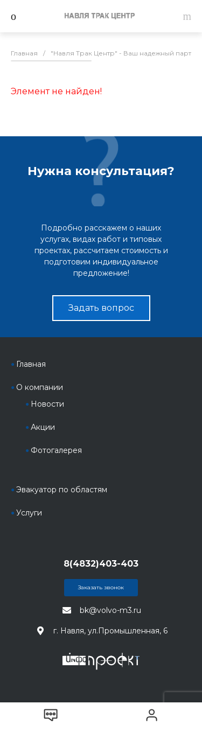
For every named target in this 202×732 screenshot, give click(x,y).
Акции (43, 427)
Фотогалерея (56, 450)
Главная (31, 364)
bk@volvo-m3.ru (110, 610)
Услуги (29, 513)
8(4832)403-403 (101, 564)
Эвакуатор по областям (61, 489)
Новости (47, 404)
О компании (39, 387)
